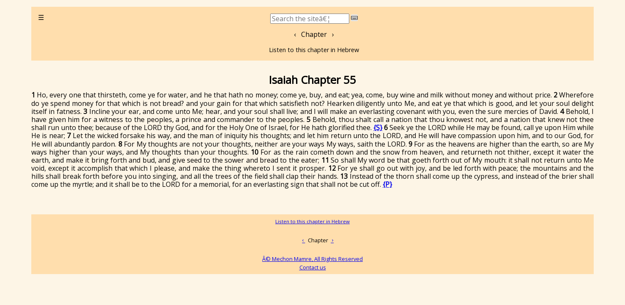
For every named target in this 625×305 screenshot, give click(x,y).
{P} (387, 184)
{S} (377, 127)
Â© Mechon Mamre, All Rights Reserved (312, 259)
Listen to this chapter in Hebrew (314, 50)
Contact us (312, 267)
